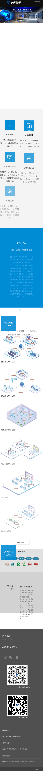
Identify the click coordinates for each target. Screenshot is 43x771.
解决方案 (12, 758)
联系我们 (24, 746)
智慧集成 (20, 337)
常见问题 (12, 734)
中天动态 (5, 758)
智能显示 (33, 337)
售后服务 (18, 734)
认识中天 (5, 746)
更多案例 (20, 548)
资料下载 (5, 734)
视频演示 (31, 758)
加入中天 (18, 746)
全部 (7, 337)
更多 (20, 315)
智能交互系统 (27, 340)
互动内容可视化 (13, 340)
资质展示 (12, 746)
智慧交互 (24, 758)
